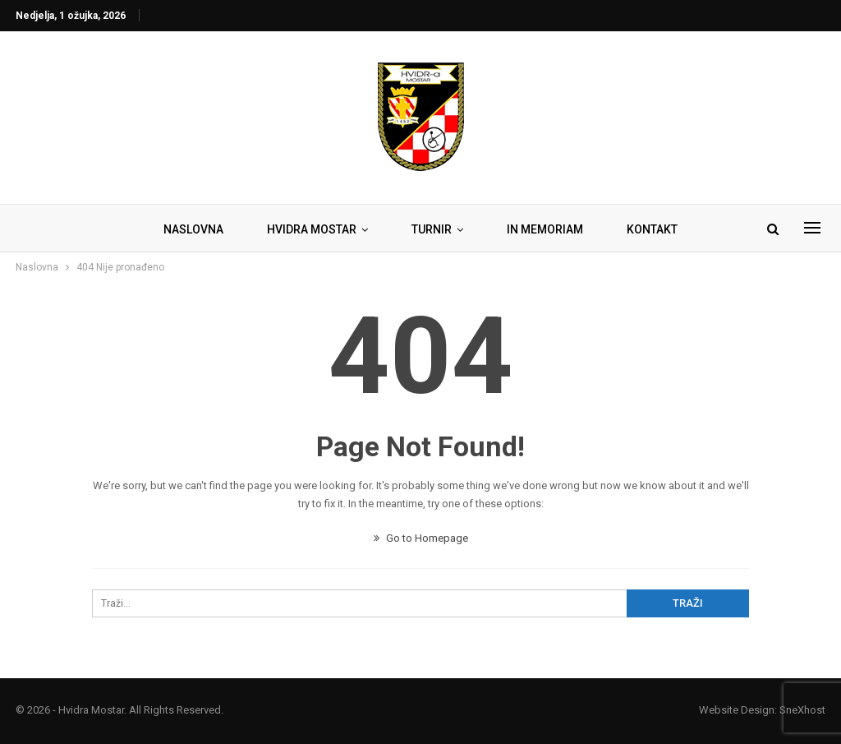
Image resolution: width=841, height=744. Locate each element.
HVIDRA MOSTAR (311, 229)
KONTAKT (652, 229)
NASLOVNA (193, 229)
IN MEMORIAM (545, 229)
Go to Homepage (421, 538)
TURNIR (431, 229)
